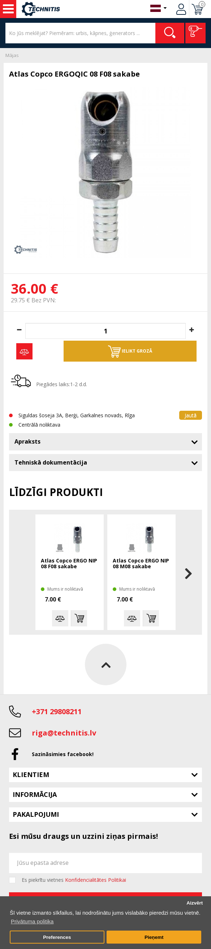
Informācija (35, 794)
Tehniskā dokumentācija (50, 462)
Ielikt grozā (130, 351)
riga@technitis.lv (64, 733)
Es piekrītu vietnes (74, 880)
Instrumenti (8, 9)
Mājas (12, 55)
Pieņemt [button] (154, 937)
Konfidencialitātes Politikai (95, 879)
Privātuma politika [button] (32, 921)
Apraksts (27, 441)
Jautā (191, 415)
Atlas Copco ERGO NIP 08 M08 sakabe (141, 564)
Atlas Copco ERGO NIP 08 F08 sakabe (69, 564)
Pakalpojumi (36, 814)
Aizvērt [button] (194, 903)
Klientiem (31, 774)
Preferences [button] (57, 937)
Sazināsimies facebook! (63, 754)
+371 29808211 (57, 711)
